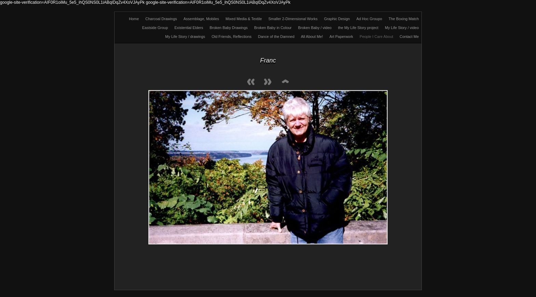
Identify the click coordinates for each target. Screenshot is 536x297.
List (285, 82)
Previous (250, 82)
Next (268, 82)
